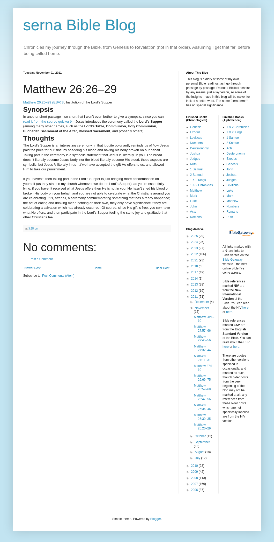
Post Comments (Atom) (58, 275)
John (193, 206)
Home (97, 268)
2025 (195, 236)
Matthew (196, 190)
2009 (195, 472)
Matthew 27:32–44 (202, 348)
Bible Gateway (232, 259)
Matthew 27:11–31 (202, 358)
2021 (195, 260)
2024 (195, 242)
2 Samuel (196, 175)
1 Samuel (196, 169)
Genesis (196, 127)
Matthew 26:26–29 (202, 426)
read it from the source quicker (46, 121)
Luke (193, 201)
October (200, 436)
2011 (195, 296)
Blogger (155, 519)
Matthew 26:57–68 (202, 387)
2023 (195, 248)
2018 (195, 266)
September (202, 442)
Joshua (195, 153)
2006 (195, 490)
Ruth (193, 164)
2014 (195, 278)
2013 (195, 284)
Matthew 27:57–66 (202, 328)
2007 (195, 484)
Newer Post (33, 268)
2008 (195, 478)
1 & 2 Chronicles (201, 185)
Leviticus (196, 138)
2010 (195, 466)
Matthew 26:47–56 (202, 397)
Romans (196, 217)
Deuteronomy (199, 148)
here (245, 307)
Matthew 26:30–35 (202, 416)
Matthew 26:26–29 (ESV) (42, 102)
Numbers (196, 143)
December (202, 302)
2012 (195, 291)
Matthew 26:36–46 (202, 407)
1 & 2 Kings (198, 180)
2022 (195, 254)
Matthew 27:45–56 (202, 338)
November (202, 308)
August (200, 452)
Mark (193, 196)
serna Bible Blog (79, 25)
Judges (195, 159)
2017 (195, 272)
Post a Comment (41, 259)
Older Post (162, 268)
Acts (193, 211)
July (198, 458)
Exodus (195, 132)
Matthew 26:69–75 (202, 377)
